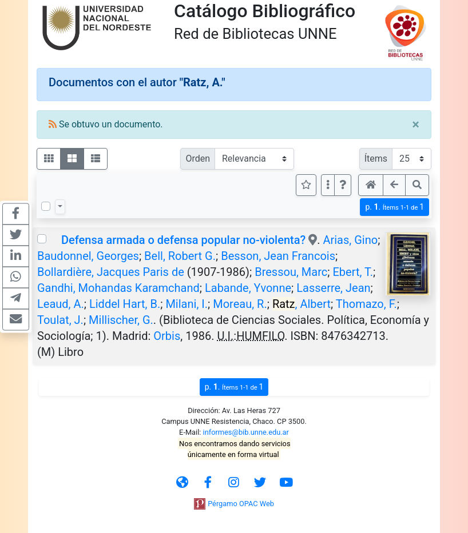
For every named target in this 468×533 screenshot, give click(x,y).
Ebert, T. (352, 272)
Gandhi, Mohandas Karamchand (118, 288)
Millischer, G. (121, 320)
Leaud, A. (60, 304)
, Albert (301, 304)
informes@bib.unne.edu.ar (246, 432)
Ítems (375, 158)
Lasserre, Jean (333, 288)
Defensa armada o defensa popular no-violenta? (183, 240)
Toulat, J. (60, 320)
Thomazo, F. (366, 304)
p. (394, 207)
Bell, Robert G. (180, 256)
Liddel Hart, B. (124, 304)
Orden (197, 158)
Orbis (166, 336)
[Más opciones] (328, 185)
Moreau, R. (240, 304)
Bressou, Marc (291, 272)
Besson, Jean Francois (278, 256)
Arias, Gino (350, 240)
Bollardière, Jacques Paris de (110, 272)
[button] (342, 185)
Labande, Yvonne (248, 288)
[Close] (415, 124)
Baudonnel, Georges (88, 256)
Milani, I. (186, 304)
